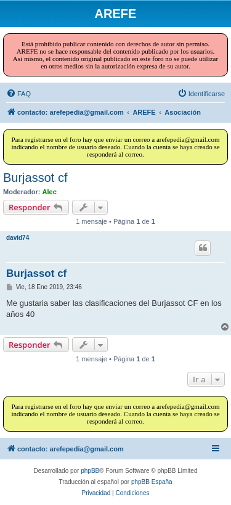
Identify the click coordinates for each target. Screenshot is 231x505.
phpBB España (151, 481)
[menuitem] (18, 93)
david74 (17, 237)
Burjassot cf (35, 177)
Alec (50, 191)
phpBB (90, 470)
